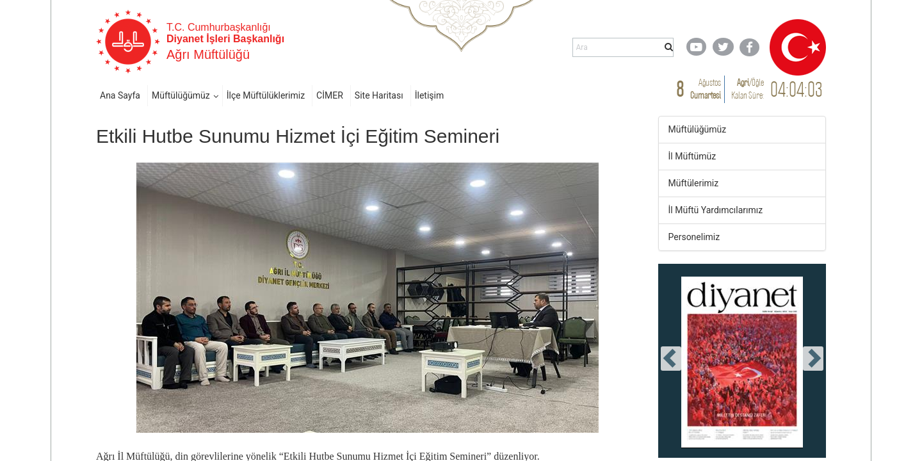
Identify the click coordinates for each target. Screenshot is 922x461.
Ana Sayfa (120, 95)
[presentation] (671, 358)
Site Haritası (379, 95)
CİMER (329, 95)
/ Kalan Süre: (747, 88)
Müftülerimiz (693, 183)
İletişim (429, 95)
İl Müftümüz (692, 156)
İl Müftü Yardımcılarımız (715, 210)
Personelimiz (694, 237)
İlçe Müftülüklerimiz (266, 95)
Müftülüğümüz (181, 95)
